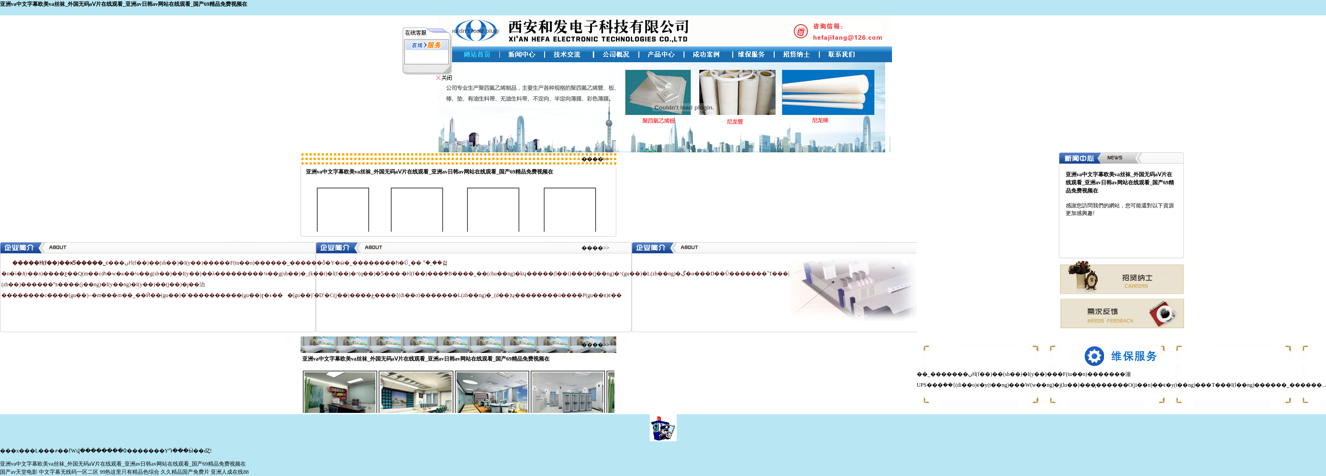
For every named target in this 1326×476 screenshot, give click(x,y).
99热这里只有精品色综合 (129, 472)
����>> (596, 159)
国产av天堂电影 (18, 472)
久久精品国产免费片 (185, 472)
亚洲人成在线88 (230, 472)
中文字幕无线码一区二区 (68, 472)
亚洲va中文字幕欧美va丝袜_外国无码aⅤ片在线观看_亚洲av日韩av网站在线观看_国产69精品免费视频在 (123, 4)
